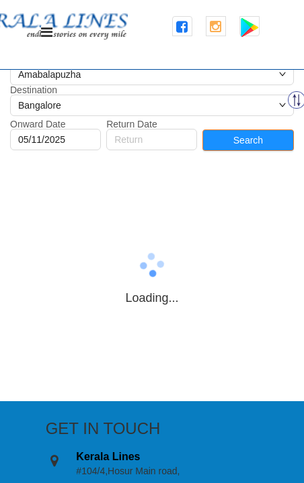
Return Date (131, 124)
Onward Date (37, 124)
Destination (33, 90)
